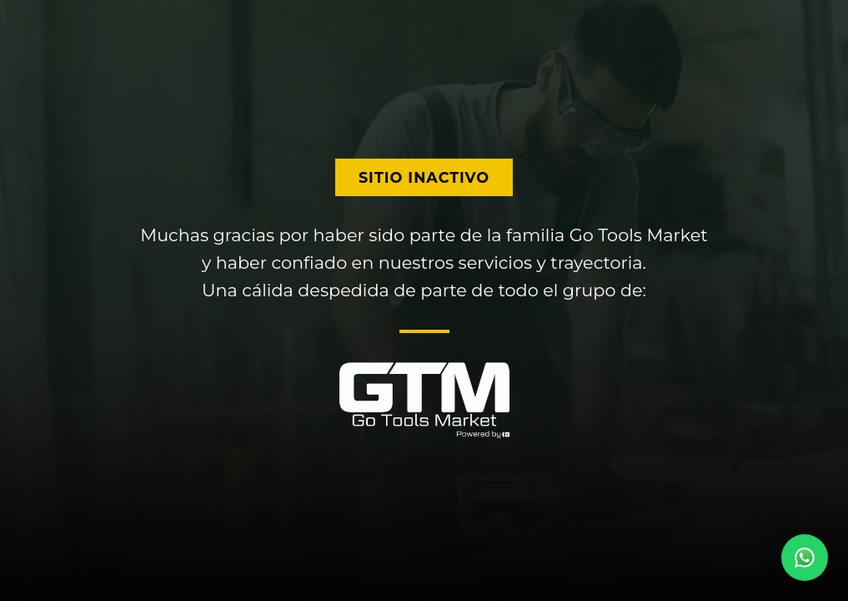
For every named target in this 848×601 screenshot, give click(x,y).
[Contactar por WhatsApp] (804, 557)
